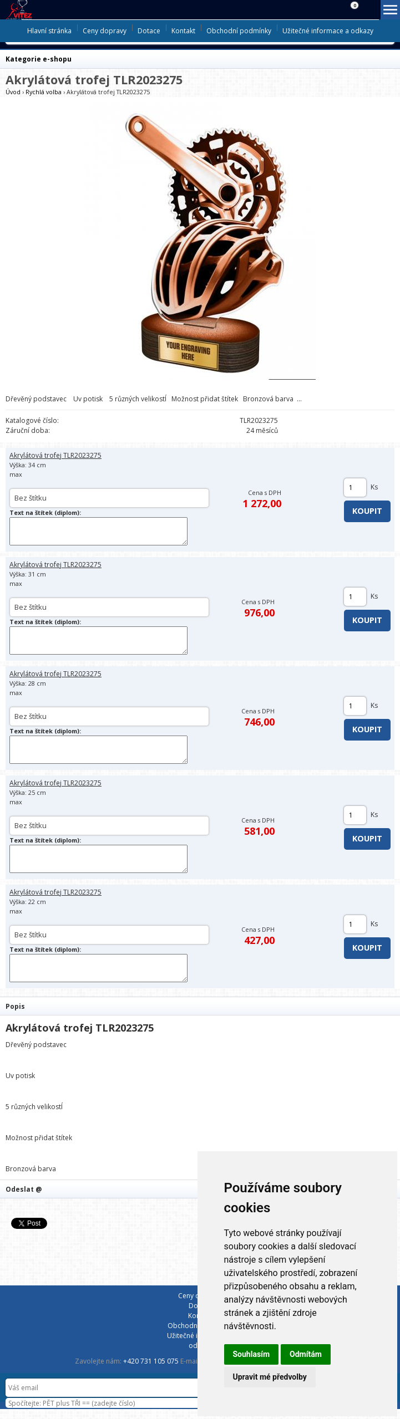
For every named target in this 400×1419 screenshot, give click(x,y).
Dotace (149, 30)
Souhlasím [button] (251, 1354)
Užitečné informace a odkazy (327, 30)
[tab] (200, 1006)
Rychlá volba (44, 92)
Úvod (13, 92)
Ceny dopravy (104, 30)
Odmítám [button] (306, 1354)
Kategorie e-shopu (39, 59)
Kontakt (183, 30)
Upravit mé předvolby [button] (270, 1376)
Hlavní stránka (49, 30)
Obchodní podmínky (238, 30)
